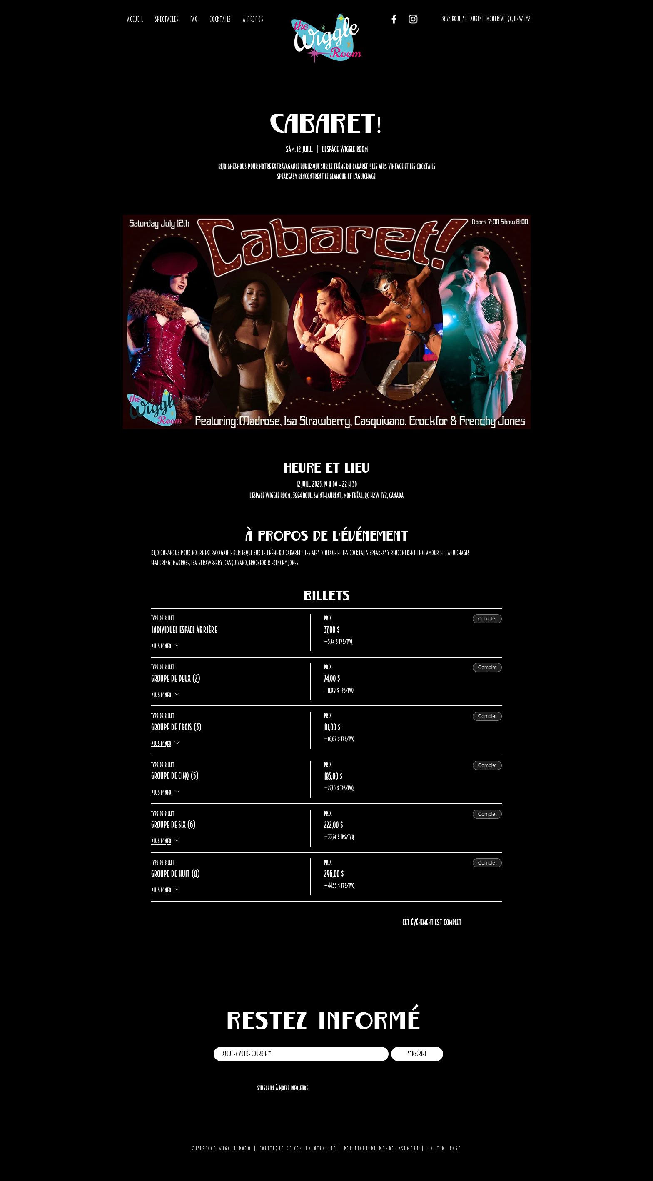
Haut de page (444, 1148)
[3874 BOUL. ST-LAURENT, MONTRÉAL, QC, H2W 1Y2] (486, 19)
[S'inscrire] (417, 1054)
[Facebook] (394, 19)
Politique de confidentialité (297, 1148)
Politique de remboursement (381, 1148)
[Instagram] (413, 19)
